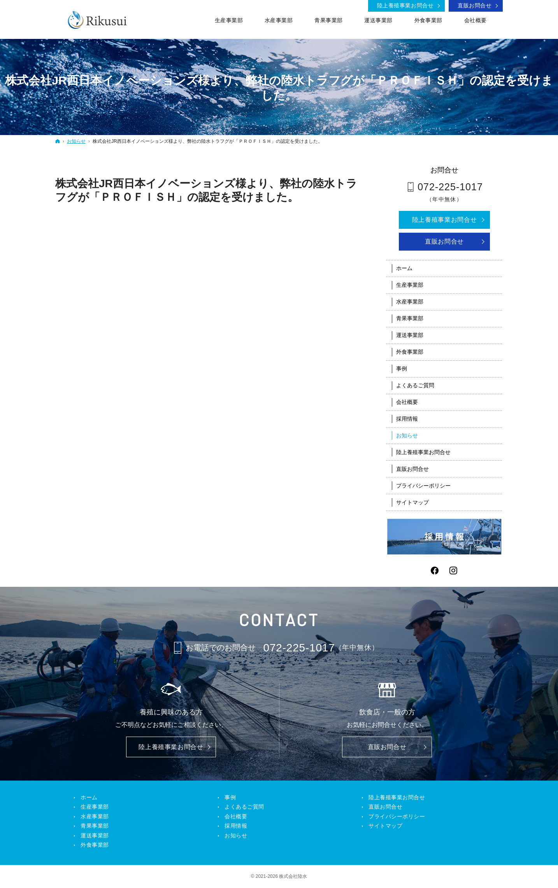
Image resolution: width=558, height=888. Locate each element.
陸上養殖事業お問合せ (444, 219)
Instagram (453, 570)
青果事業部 (409, 318)
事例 (401, 368)
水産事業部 (409, 301)
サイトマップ (412, 502)
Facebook (435, 570)
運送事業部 (409, 335)
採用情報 (407, 419)
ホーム (404, 268)
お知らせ (407, 435)
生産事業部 (409, 285)
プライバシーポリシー (423, 486)
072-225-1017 (450, 186)
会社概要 (407, 402)
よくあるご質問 (415, 385)
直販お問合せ (444, 241)
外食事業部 (409, 352)
